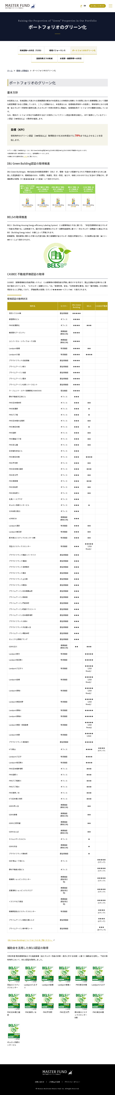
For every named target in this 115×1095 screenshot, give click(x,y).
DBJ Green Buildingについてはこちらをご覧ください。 (30, 940)
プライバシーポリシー (72, 1082)
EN (85, 6)
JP (81, 6)
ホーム (10, 70)
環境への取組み (22, 70)
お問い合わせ (39, 1082)
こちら (25, 156)
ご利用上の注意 (54, 1082)
